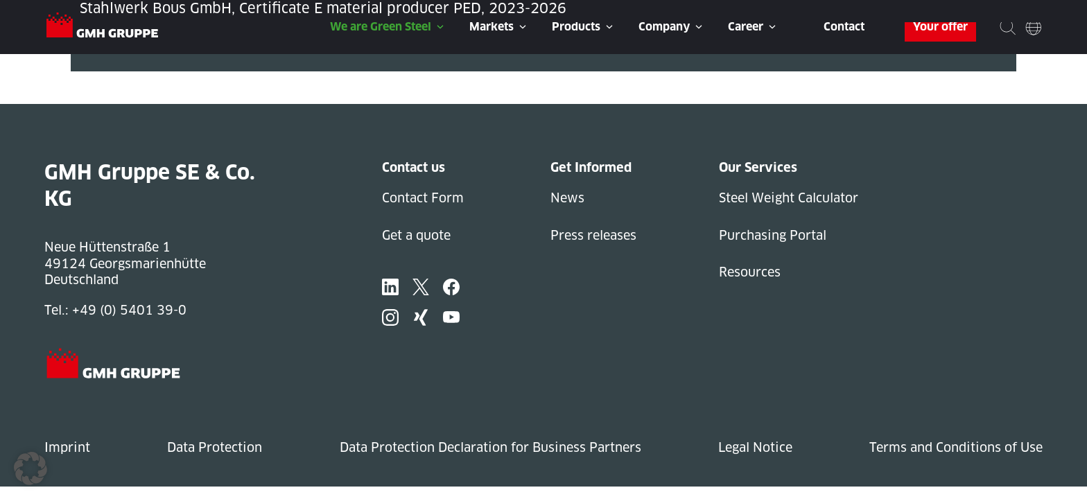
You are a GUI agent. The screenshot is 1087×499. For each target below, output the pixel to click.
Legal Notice (755, 447)
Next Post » (106, 96)
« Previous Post (118, 79)
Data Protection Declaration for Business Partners (490, 447)
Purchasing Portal (772, 235)
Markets (491, 26)
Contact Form (423, 198)
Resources (750, 272)
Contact (844, 26)
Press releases (593, 235)
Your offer (940, 26)
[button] (30, 468)
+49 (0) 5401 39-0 (129, 310)
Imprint (67, 447)
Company (664, 26)
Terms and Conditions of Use (956, 447)
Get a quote (416, 235)
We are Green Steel (380, 26)
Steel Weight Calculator (788, 198)
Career (745, 26)
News (567, 198)
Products (576, 26)
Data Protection (214, 447)
